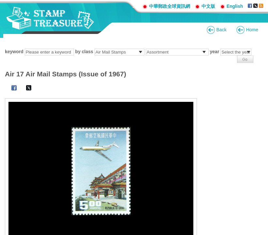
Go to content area (3, 3)
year (214, 51)
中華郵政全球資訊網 (169, 6)
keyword (14, 51)
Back (221, 29)
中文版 (208, 6)
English (235, 6)
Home (252, 29)
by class (84, 51)
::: (135, 6)
